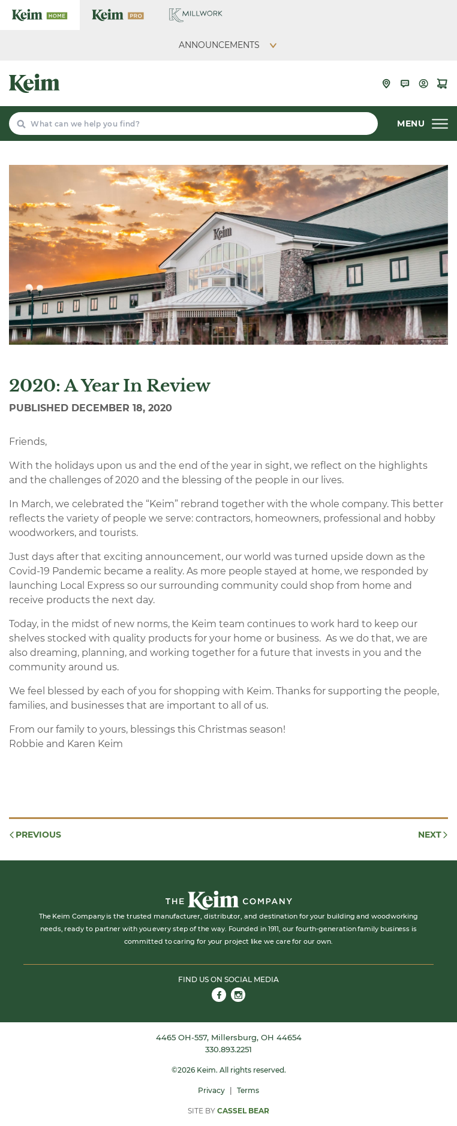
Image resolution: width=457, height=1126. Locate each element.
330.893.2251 (228, 1049)
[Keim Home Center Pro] (118, 15)
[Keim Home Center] (40, 15)
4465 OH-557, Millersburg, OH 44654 (229, 1037)
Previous (34, 835)
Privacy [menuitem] (211, 1090)
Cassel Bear (243, 1110)
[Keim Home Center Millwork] (196, 15)
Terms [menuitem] (248, 1090)
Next (433, 835)
